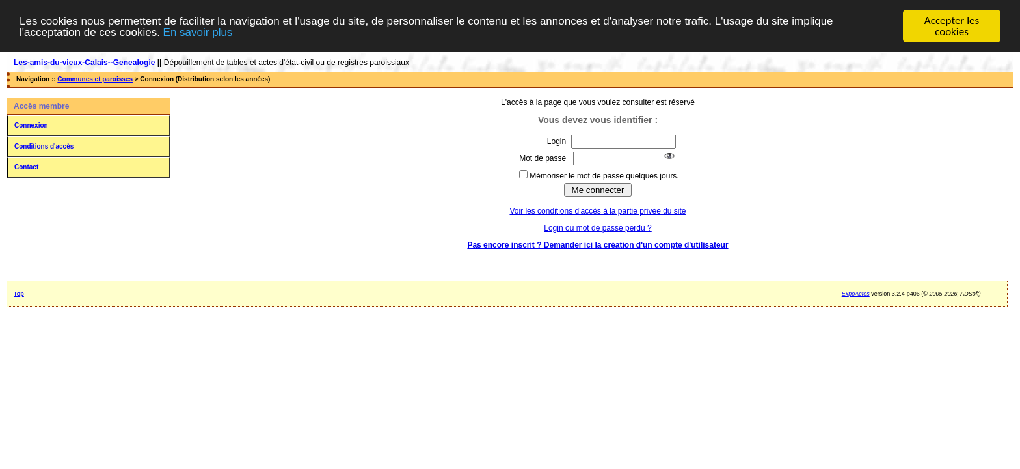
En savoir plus (198, 31)
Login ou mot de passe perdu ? (597, 228)
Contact (26, 167)
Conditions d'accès (44, 146)
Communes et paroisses (95, 79)
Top (19, 294)
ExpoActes (856, 294)
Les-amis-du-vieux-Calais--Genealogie (84, 62)
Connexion (31, 125)
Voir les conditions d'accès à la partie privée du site (597, 211)
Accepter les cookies (951, 26)
